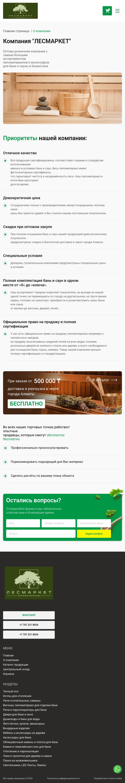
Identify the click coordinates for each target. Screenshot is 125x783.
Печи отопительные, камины (22, 700)
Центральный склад (16, 669)
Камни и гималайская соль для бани (27, 746)
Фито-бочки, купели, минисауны (24, 723)
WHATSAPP (29, 615)
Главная (8, 655)
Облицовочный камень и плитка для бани (30, 742)
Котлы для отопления (17, 696)
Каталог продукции (15, 664)
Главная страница (16, 31)
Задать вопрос (93, 533)
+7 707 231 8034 (29, 624)
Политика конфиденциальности (63, 778)
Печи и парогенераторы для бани (25, 709)
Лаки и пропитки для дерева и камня (27, 755)
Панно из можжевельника (20, 760)
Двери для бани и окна (18, 714)
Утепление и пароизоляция (21, 751)
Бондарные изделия (16, 728)
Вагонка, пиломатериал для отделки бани (30, 705)
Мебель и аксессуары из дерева (24, 732)
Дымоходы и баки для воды (21, 719)
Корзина (8, 673)
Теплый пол (10, 691)
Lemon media (115, 778)
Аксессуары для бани (17, 737)
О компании (11, 660)
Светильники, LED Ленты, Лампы (24, 765)
